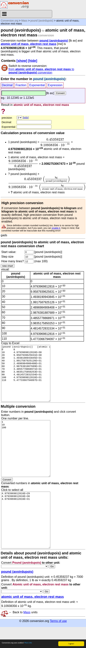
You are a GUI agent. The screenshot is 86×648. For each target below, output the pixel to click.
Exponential (37, 85)
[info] (25, 117)
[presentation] (55, 142)
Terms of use (58, 621)
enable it (56, 228)
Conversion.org (9, 20)
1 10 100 (25, 448)
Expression (55, 85)
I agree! (71, 643)
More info (28, 642)
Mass (24, 20)
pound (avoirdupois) (41, 20)
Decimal (7, 85)
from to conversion (41, 71)
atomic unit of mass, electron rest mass (28, 44)
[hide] (32, 61)
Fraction (21, 85)
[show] (21, 61)
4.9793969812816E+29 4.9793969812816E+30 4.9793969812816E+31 (25, 520)
